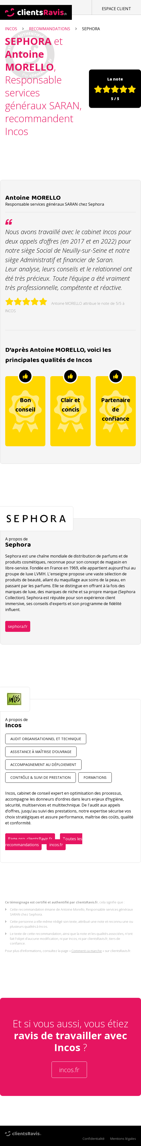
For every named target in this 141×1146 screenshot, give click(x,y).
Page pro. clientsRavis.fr (30, 838)
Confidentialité (94, 1138)
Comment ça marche (86, 951)
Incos (11, 28)
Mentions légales (123, 1138)
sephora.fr (18, 626)
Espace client (116, 8)
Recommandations (49, 28)
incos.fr (56, 844)
